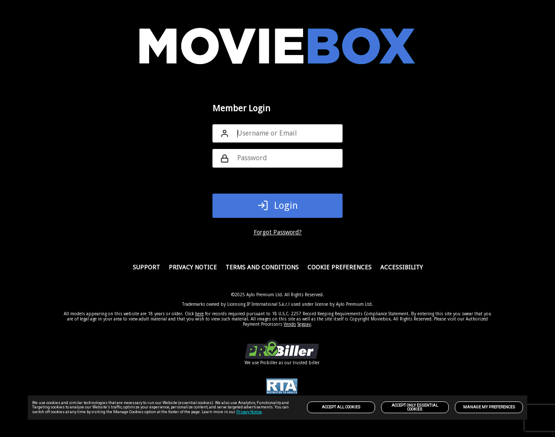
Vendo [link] (290, 324)
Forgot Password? (278, 232)
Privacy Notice (249, 412)
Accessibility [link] (401, 267)
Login (277, 205)
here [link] (199, 313)
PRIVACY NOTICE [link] (193, 267)
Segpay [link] (304, 324)
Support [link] (146, 267)
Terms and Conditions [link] (262, 267)
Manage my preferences (489, 407)
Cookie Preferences (339, 267)
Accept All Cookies (341, 407)
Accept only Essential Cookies (415, 407)
